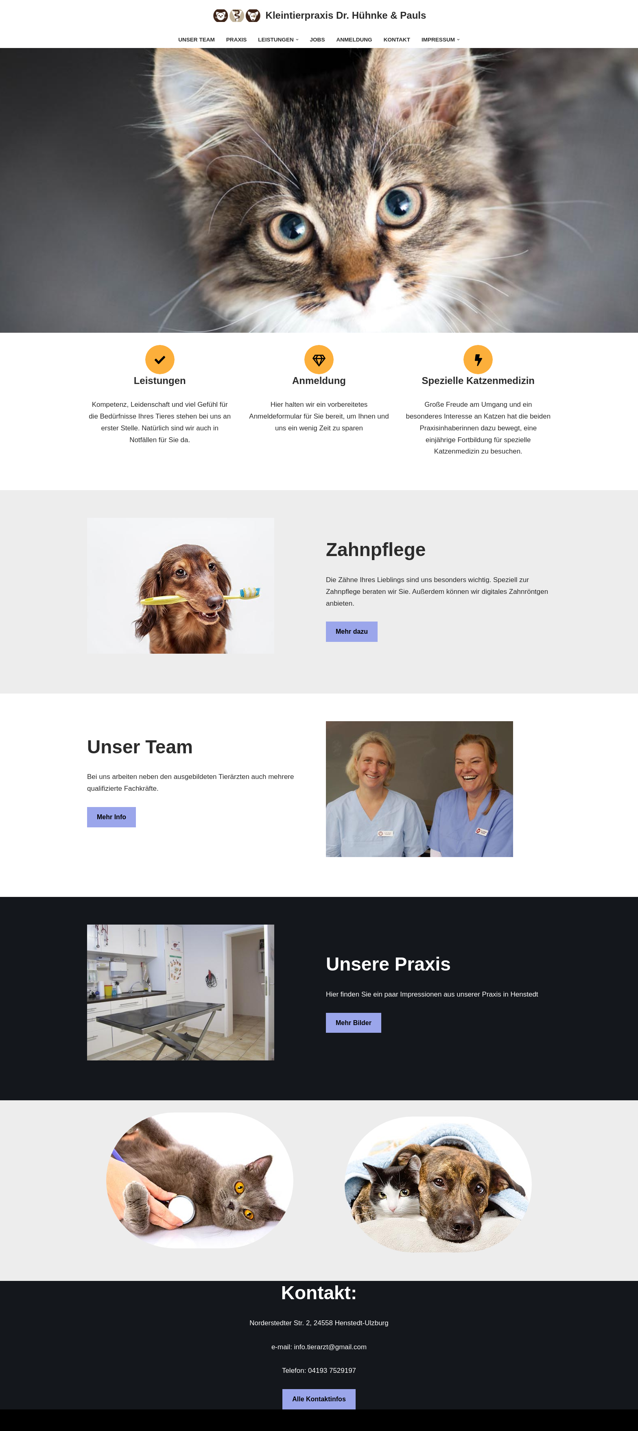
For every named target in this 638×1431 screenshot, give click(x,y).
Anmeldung (354, 40)
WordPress (174, 1420)
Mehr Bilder (353, 1022)
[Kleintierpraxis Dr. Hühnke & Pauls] (319, 15)
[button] (297, 39)
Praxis (236, 40)
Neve (95, 1420)
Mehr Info (111, 817)
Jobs (317, 40)
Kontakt (397, 40)
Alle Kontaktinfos (319, 1399)
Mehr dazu (352, 631)
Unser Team (196, 40)
